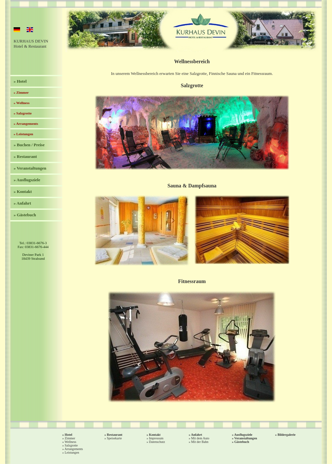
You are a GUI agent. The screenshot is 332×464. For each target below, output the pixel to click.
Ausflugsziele (243, 434)
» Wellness (22, 103)
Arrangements (74, 449)
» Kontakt (23, 191)
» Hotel (20, 81)
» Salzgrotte (23, 113)
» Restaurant (25, 156)
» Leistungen (23, 134)
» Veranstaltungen (30, 168)
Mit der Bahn (199, 442)
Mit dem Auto (200, 438)
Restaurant (115, 434)
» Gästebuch (25, 214)
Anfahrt (196, 434)
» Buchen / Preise (29, 144)
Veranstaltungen (245, 438)
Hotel (68, 434)
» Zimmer (21, 92)
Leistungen (72, 452)
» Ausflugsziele (27, 179)
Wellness (70, 442)
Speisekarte (114, 438)
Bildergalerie (287, 434)
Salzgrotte (71, 445)
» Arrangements (26, 123)
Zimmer (70, 438)
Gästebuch (241, 442)
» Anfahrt (22, 203)
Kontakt (155, 434)
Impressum (156, 438)
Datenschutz (157, 442)
